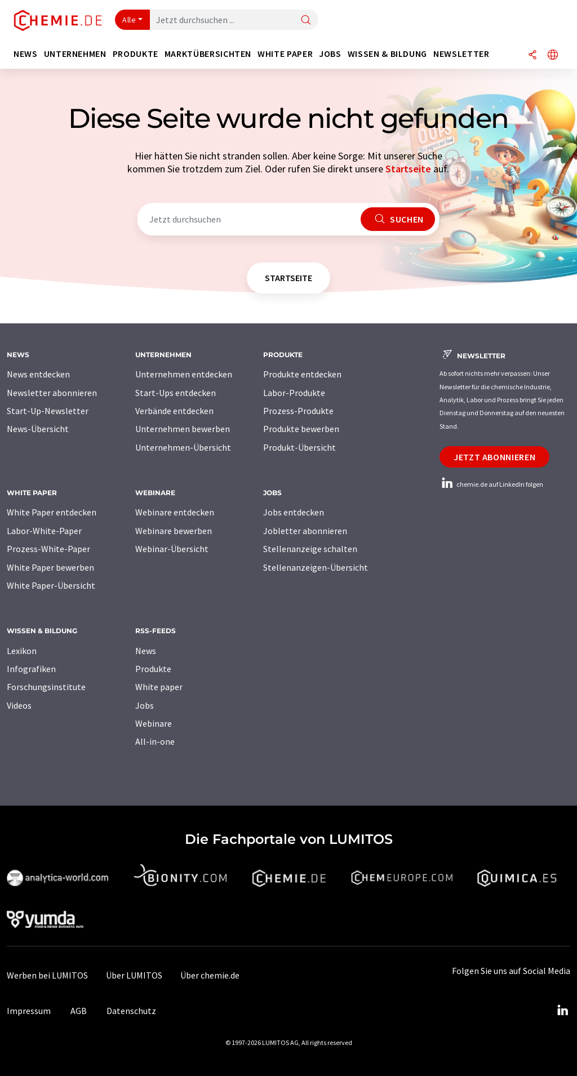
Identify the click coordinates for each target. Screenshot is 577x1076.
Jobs (144, 705)
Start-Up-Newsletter (47, 410)
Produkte (153, 668)
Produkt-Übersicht (299, 447)
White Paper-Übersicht (51, 585)
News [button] (26, 53)
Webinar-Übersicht (171, 548)
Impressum (29, 1010)
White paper (159, 686)
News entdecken (38, 374)
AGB (78, 1010)
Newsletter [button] (461, 53)
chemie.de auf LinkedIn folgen (491, 484)
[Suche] (306, 20)
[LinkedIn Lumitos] (562, 1010)
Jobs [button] (330, 53)
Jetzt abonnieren (494, 457)
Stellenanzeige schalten (310, 548)
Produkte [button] (135, 53)
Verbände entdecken (174, 410)
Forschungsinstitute (46, 686)
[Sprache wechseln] (553, 55)
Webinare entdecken (174, 512)
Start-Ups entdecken (175, 392)
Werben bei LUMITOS (47, 975)
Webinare (153, 723)
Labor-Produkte (294, 392)
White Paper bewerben (50, 567)
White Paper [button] (285, 53)
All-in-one (155, 741)
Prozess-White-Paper (48, 548)
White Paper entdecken (51, 512)
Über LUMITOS (134, 975)
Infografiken (31, 668)
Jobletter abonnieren (305, 530)
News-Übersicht (38, 428)
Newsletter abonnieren (52, 392)
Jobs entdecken (293, 512)
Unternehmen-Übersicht (183, 447)
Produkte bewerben (301, 428)
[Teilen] (532, 55)
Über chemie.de (209, 975)
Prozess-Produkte (298, 410)
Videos (19, 705)
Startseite (408, 168)
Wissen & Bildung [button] (387, 53)
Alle (129, 20)
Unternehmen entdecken (183, 374)
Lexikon (22, 650)
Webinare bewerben (173, 530)
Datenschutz (131, 1010)
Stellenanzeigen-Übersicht (315, 567)
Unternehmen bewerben (182, 428)
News (145, 650)
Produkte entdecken (302, 374)
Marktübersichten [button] (208, 53)
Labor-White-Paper (44, 530)
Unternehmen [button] (75, 53)
